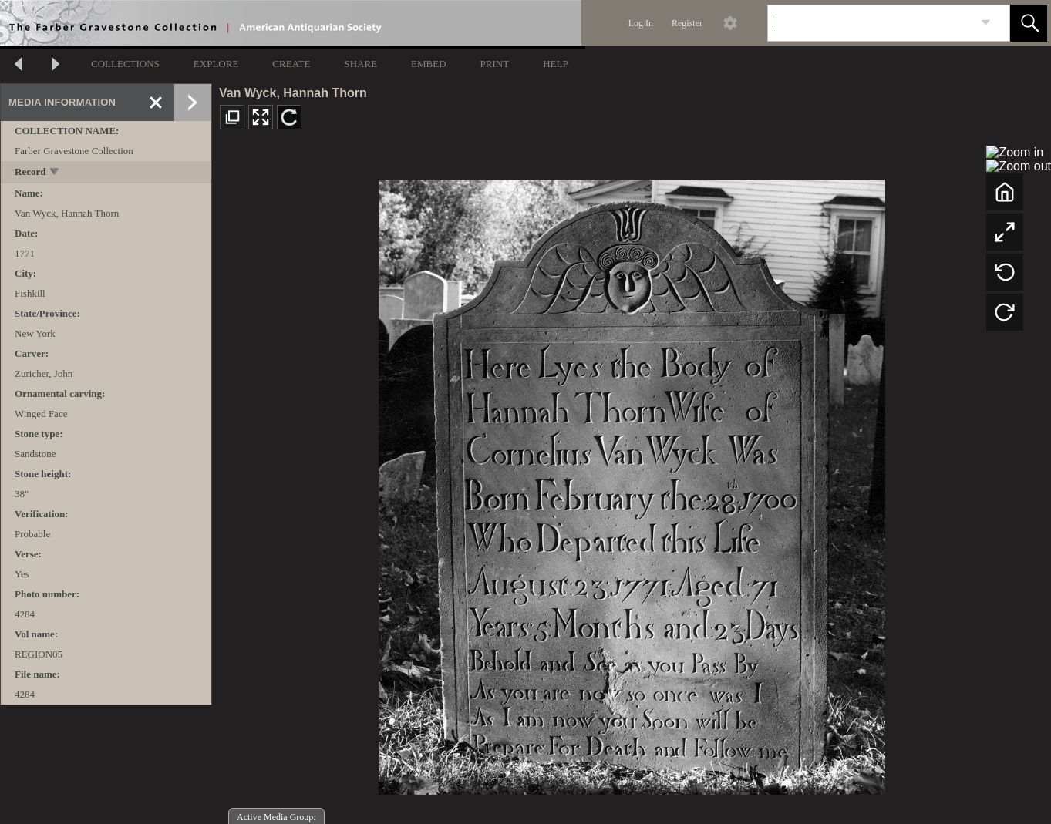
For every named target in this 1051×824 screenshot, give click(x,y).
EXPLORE (216, 63)
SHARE (360, 63)
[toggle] (55, 173)
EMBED (428, 63)
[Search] (870, 23)
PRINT (495, 63)
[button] (1028, 23)
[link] (986, 23)
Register (687, 23)
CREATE (291, 63)
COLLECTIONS (125, 63)
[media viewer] (631, 483)
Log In (640, 23)
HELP (555, 63)
